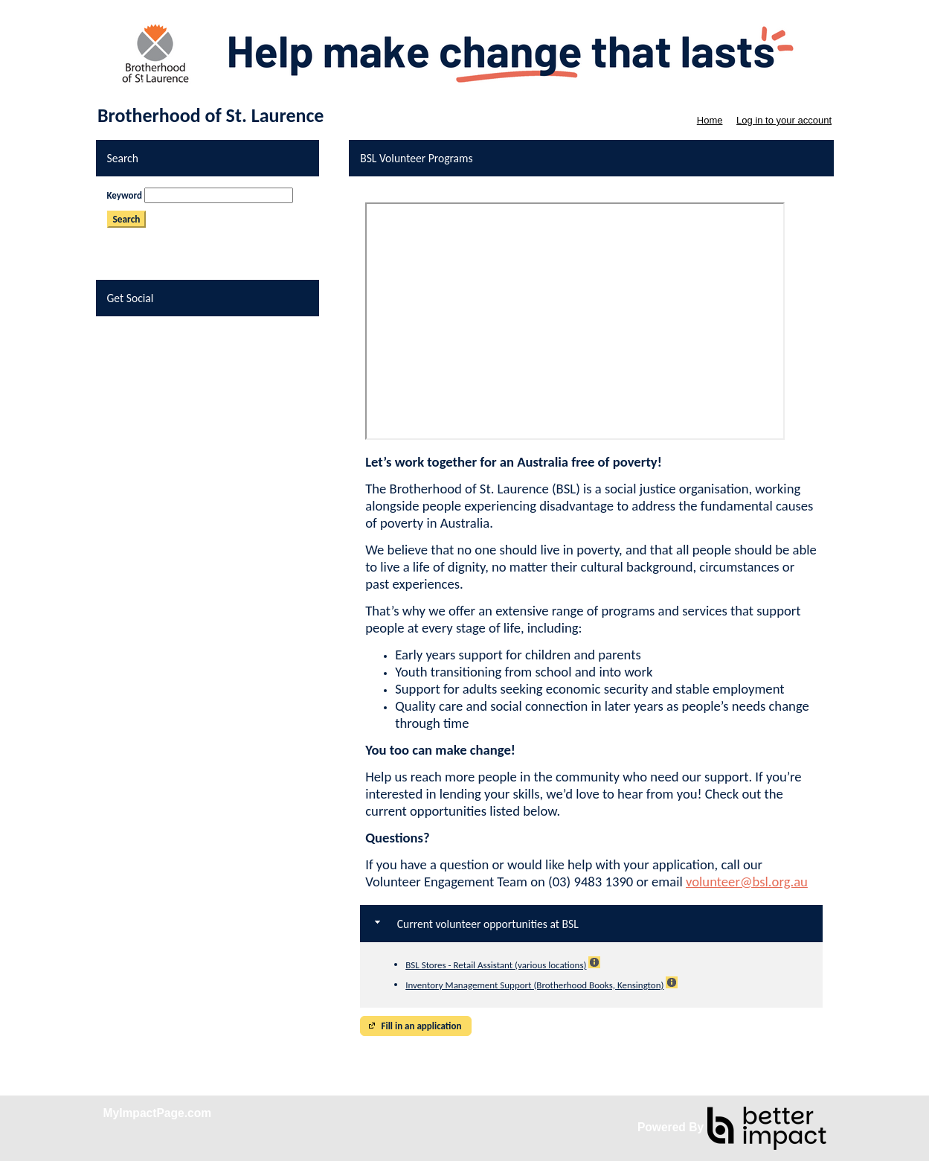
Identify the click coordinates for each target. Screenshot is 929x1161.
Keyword (125, 195)
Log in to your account (784, 120)
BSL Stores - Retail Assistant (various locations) (495, 964)
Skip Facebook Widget (150, 333)
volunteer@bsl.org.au (747, 881)
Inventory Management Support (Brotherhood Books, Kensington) (534, 985)
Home (710, 120)
